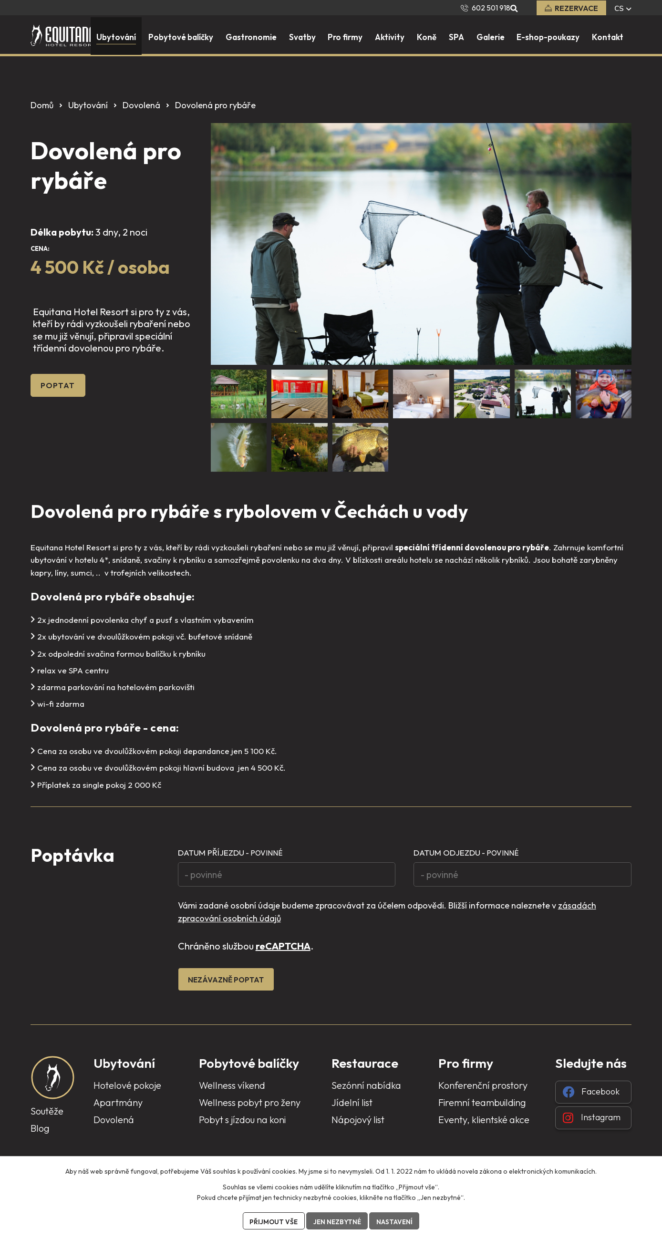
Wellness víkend (232, 1090)
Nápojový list (357, 1124)
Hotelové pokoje (127, 1090)
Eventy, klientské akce (483, 1124)
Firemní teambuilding (482, 1107)
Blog (40, 1133)
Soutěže (47, 1116)
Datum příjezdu (230, 852)
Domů (42, 105)
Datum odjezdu (466, 852)
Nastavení (396, 1221)
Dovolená (141, 105)
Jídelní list (351, 1107)
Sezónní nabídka (366, 1090)
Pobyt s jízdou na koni (242, 1124)
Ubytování (88, 105)
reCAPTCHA (283, 950)
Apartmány (118, 1107)
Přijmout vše (272, 1221)
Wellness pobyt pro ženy (249, 1107)
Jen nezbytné (337, 1221)
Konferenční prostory (483, 1090)
